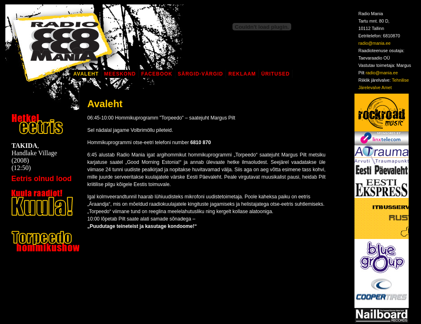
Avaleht (86, 74)
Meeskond (120, 74)
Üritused (275, 74)
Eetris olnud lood (42, 179)
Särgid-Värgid (200, 74)
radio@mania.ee (375, 43)
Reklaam (242, 74)
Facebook (157, 74)
